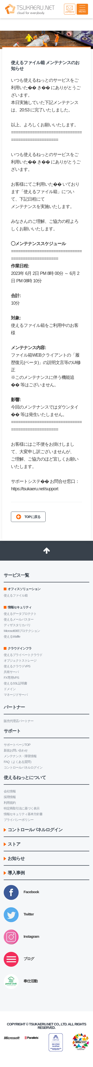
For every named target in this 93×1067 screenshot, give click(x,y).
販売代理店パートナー (18, 721)
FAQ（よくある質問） (18, 761)
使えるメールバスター (18, 619)
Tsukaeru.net (41, 1024)
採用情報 (10, 797)
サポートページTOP (17, 744)
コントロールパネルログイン (23, 767)
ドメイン (10, 689)
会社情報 (10, 791)
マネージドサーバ (16, 694)
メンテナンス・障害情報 (20, 756)
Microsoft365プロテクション (22, 630)
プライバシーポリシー (18, 819)
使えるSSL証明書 (15, 683)
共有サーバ (11, 672)
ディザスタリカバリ (17, 625)
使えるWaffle (12, 636)
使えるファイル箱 (16, 595)
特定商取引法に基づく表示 (21, 808)
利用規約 (10, 802)
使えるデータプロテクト (20, 613)
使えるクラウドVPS (17, 666)
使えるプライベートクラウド (23, 654)
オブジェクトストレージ (20, 660)
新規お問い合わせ (16, 750)
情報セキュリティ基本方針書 (23, 814)
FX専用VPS (11, 677)
